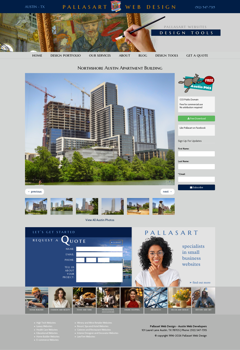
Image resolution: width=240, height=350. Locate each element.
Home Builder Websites (48, 336)
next (167, 191)
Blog (142, 55)
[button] (36, 301)
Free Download (197, 118)
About (124, 55)
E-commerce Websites (47, 340)
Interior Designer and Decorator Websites (97, 333)
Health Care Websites (47, 329)
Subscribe (196, 187)
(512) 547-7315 (205, 7)
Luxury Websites (44, 326)
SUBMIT (117, 242)
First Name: (183, 148)
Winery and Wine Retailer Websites (94, 323)
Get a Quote (197, 55)
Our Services (100, 55)
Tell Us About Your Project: (68, 272)
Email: (181, 174)
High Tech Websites (46, 323)
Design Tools (166, 55)
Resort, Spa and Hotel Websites (92, 326)
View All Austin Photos (100, 220)
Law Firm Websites (86, 336)
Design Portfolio (65, 55)
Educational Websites (47, 333)
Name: (70, 249)
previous (35, 191)
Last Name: (183, 161)
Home (37, 55)
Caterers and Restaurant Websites (94, 329)
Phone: (69, 260)
